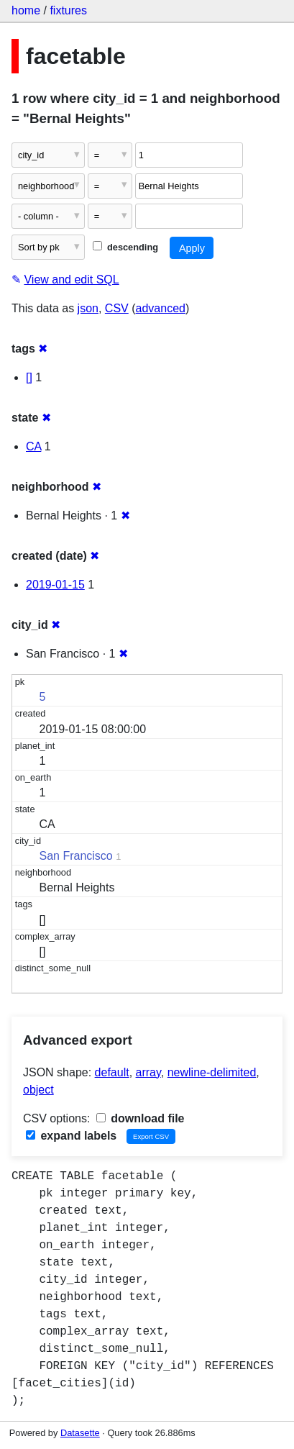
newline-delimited (212, 1072)
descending (125, 247)
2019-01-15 (55, 584)
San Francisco (76, 856)
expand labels (71, 1136)
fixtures (68, 10)
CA (33, 446)
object (38, 1090)
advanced (160, 308)
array (148, 1072)
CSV (117, 308)
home (26, 10)
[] (29, 377)
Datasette (80, 1432)
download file (140, 1118)
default (112, 1072)
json (88, 308)
